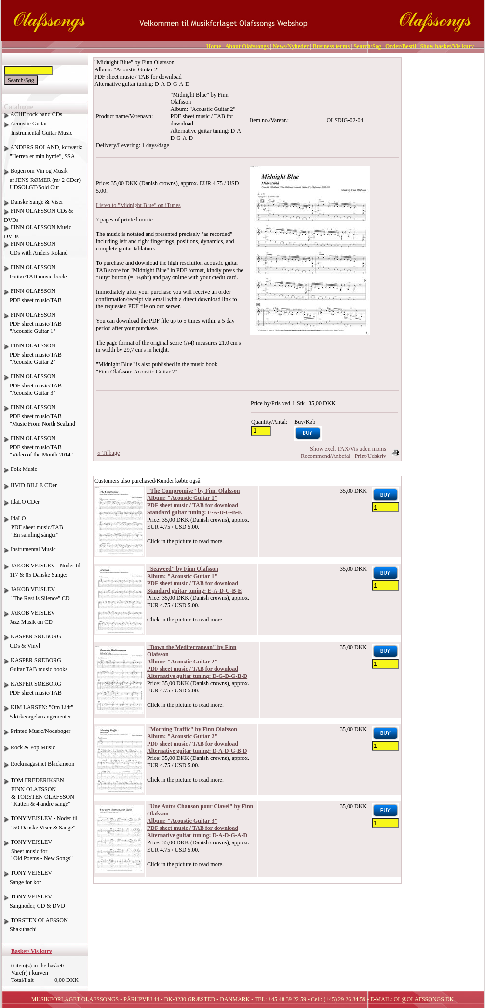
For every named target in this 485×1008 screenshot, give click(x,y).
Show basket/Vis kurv (447, 46)
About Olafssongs (247, 46)
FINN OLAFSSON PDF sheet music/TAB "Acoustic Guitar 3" (33, 388)
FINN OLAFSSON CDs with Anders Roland (35, 251)
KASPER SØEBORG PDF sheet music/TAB (33, 692)
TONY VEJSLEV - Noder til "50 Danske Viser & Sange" (41, 826)
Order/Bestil (400, 46)
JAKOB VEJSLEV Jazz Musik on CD (29, 621)
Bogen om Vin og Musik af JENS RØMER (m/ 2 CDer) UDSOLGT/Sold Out (42, 179)
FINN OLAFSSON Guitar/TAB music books (35, 275)
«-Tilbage (108, 452)
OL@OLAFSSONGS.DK (424, 999)
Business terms (331, 46)
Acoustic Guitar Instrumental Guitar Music (38, 131)
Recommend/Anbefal (325, 456)
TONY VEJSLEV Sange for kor (28, 881)
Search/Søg (367, 46)
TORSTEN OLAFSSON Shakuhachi (36, 928)
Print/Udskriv (370, 456)
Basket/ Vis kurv (31, 951)
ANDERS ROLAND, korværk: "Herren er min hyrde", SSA (43, 155)
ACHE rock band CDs (36, 114)
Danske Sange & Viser (37, 201)
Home (213, 46)
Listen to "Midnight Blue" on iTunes (138, 205)
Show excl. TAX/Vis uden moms (348, 448)
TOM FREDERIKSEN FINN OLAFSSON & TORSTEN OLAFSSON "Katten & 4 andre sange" (39, 796)
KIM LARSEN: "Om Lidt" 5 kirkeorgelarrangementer (38, 715)
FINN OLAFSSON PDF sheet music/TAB (33, 299)
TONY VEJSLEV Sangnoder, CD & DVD (34, 904)
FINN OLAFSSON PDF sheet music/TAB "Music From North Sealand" (41, 419)
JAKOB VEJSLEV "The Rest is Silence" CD (37, 597)
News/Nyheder (291, 46)
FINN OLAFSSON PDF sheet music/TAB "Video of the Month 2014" (38, 450)
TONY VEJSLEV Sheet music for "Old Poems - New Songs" (38, 854)
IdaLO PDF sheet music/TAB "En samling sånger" (33, 530)
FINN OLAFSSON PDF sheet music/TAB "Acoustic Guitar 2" (33, 357)
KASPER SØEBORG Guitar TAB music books (35, 668)
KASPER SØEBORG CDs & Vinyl (32, 644)
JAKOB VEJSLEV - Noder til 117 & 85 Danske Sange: (42, 573)
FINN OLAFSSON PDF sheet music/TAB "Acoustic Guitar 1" (33, 326)
